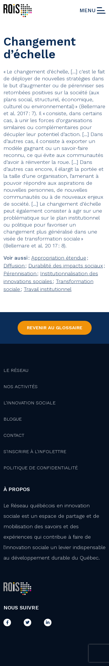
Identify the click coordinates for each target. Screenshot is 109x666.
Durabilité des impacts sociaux (65, 266)
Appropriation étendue (58, 258)
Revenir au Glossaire (54, 327)
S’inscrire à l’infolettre (34, 451)
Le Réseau (15, 370)
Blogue (12, 419)
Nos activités (20, 386)
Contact (13, 435)
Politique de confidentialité (40, 467)
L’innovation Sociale (29, 403)
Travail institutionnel (47, 289)
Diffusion (14, 266)
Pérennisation (20, 273)
